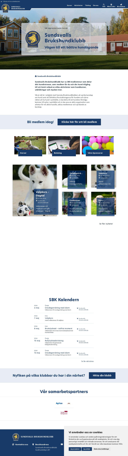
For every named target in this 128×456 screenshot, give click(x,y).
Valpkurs (49, 318)
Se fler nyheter (106, 224)
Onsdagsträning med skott (57, 308)
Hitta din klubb (102, 375)
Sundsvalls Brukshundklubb (83, 309)
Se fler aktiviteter (87, 361)
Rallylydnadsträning (54, 340)
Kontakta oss (21, 444)
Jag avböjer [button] (86, 449)
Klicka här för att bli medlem (79, 122)
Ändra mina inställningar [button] (101, 449)
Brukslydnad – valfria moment (58, 328)
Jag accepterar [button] (75, 449)
